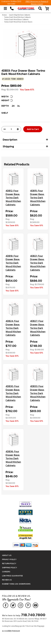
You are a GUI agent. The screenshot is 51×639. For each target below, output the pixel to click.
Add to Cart (33, 129)
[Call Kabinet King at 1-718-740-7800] (12, 9)
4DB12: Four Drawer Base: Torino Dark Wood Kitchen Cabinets (13, 197)
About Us (6, 555)
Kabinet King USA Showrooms (16, 583)
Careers (6, 571)
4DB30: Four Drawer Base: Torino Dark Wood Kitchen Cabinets (13, 393)
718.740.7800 (33, 615)
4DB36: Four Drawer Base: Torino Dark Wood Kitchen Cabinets (13, 458)
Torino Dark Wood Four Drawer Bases (18, 22)
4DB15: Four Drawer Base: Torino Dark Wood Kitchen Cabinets (37, 197)
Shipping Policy (9, 567)
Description (10, 140)
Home (4, 15)
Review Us (7, 579)
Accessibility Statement (11, 631)
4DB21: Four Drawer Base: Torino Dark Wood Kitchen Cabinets (37, 263)
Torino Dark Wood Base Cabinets (16, 20)
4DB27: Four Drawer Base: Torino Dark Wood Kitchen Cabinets (37, 328)
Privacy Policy (9, 559)
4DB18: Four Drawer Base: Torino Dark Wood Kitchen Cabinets (13, 263)
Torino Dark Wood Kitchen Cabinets (17, 17)
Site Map (37, 626)
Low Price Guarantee (12, 575)
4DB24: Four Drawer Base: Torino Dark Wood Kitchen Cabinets (13, 328)
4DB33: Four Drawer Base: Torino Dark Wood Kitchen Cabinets (37, 393)
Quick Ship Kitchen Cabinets (19, 15)
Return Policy (9, 563)
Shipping (8, 146)
